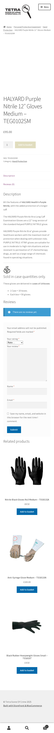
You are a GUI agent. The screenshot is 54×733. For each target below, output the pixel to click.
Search (27, 728)
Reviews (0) (8, 184)
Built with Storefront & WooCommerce (22, 705)
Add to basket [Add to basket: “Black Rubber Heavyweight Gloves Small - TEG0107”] (27, 670)
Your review (13, 346)
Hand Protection (19, 161)
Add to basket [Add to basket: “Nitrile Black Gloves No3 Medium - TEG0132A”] (27, 511)
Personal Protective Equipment (27, 27)
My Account (9, 728)
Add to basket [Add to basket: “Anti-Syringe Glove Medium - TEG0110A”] (27, 589)
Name (10, 386)
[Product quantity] (8, 145)
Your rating (13, 338)
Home (9, 27)
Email (10, 400)
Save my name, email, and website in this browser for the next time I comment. (26, 417)
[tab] (27, 176)
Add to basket (25, 144)
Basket (42, 725)
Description (9, 175)
